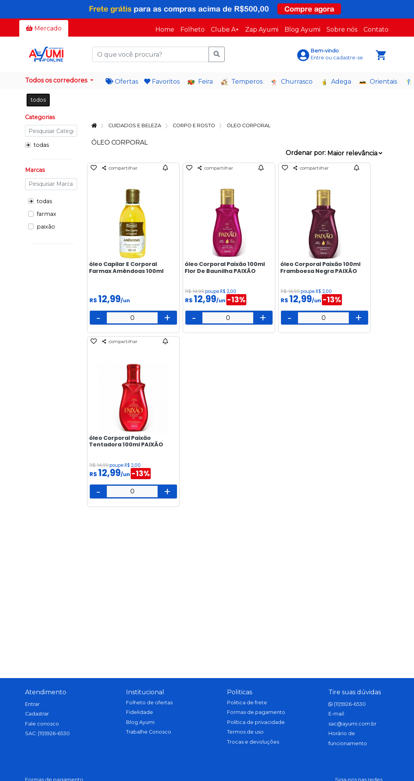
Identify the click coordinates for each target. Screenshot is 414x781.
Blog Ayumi (302, 29)
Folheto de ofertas (149, 702)
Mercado (44, 28)
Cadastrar (37, 714)
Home (164, 29)
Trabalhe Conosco (148, 732)
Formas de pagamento (256, 712)
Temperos (241, 82)
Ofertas (122, 81)
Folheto (192, 29)
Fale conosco (42, 724)
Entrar (32, 704)
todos (38, 99)
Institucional (145, 692)
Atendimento (45, 692)
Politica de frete (247, 702)
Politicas (239, 692)
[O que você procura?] (150, 54)
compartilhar (120, 168)
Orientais (378, 82)
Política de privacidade (256, 722)
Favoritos (162, 81)
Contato (376, 29)
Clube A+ (225, 29)
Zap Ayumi (261, 29)
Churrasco (291, 82)
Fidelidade (139, 712)
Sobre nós (341, 29)
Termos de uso (245, 732)
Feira (200, 82)
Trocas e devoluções (253, 742)
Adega (335, 82)
